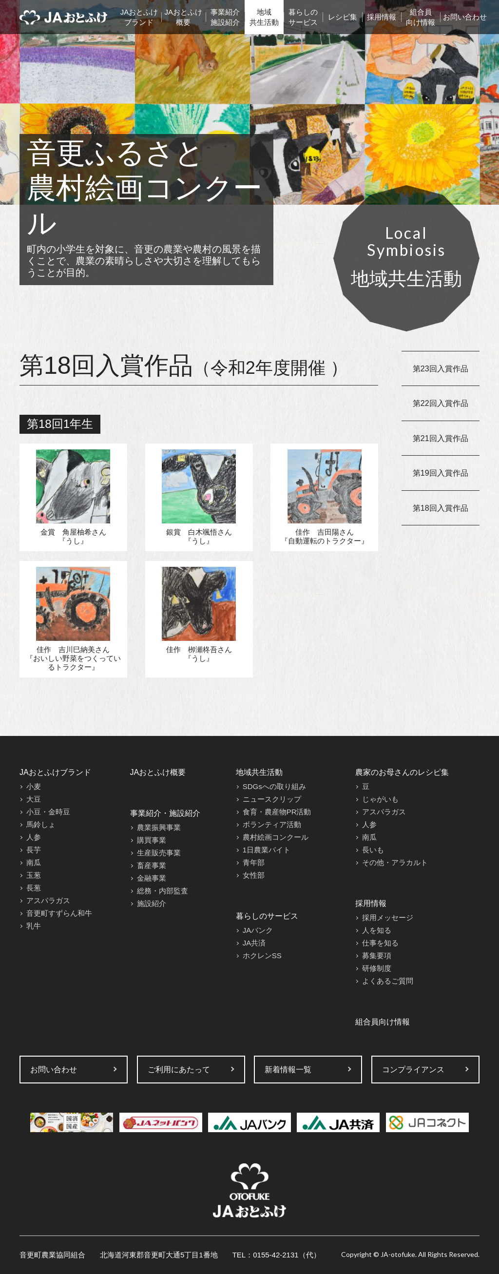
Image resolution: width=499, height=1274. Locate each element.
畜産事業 (151, 865)
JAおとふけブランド (139, 17)
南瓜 (33, 862)
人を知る (376, 930)
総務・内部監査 (162, 891)
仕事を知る (380, 943)
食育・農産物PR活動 (277, 812)
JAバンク (258, 930)
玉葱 (33, 875)
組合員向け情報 (420, 17)
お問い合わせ (465, 17)
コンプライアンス (413, 1069)
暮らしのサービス (303, 17)
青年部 (254, 862)
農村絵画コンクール (275, 837)
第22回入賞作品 (440, 403)
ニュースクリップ (272, 799)
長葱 (33, 888)
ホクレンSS (262, 955)
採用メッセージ (387, 917)
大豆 (33, 799)
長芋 (33, 850)
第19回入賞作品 (440, 473)
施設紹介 (151, 903)
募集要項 (376, 955)
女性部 (254, 875)
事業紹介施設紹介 (225, 17)
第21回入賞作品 (440, 438)
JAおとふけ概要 (184, 17)
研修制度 (376, 968)
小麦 (33, 786)
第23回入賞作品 (440, 369)
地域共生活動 (264, 17)
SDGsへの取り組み (274, 786)
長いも (373, 850)
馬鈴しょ (41, 824)
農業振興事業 (159, 827)
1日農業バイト (266, 850)
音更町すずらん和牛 (59, 913)
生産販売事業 (159, 853)
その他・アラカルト (395, 862)
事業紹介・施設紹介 (165, 813)
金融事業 (151, 878)
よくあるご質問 (387, 981)
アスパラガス (48, 900)
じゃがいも (380, 799)
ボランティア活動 (272, 824)
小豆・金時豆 (48, 812)
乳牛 (33, 926)
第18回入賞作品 (440, 508)
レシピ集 (342, 17)
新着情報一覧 (288, 1069)
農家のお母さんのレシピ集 (402, 772)
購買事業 (151, 840)
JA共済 (254, 943)
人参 (33, 837)
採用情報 (381, 17)
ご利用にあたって (179, 1069)
